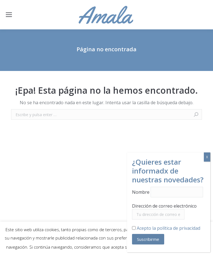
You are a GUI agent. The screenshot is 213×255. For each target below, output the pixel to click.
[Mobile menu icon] (9, 14)
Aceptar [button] (197, 247)
